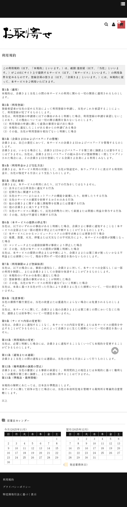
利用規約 (8, 479)
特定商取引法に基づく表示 (20, 494)
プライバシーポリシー (17, 487)
